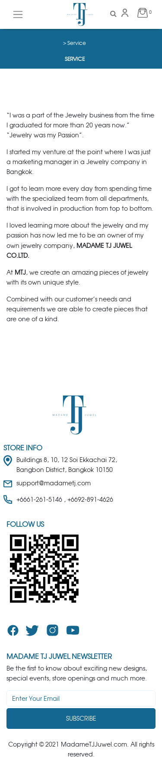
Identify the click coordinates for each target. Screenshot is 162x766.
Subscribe (81, 718)
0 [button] (142, 12)
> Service (74, 43)
